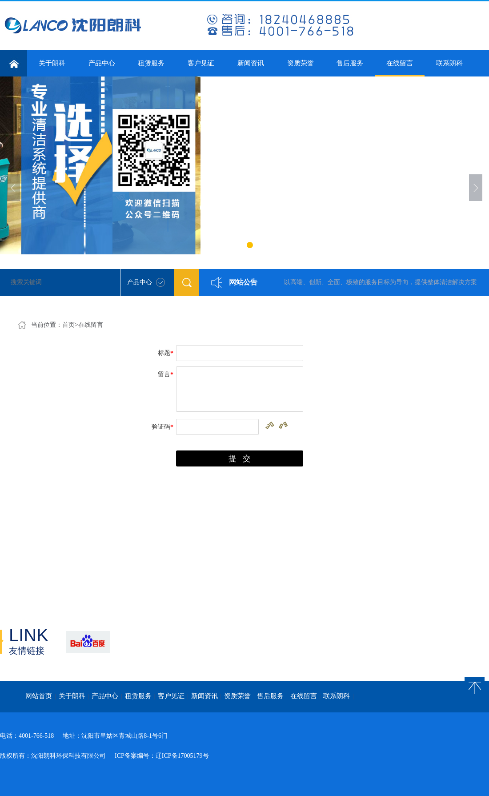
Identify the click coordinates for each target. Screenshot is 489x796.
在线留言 (400, 68)
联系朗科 (449, 63)
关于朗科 (52, 63)
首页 (68, 325)
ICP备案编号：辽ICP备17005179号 (162, 755)
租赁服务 (151, 63)
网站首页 (38, 696)
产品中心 (101, 63)
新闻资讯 (250, 63)
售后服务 (350, 63)
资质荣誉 (300, 63)
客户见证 (201, 63)
